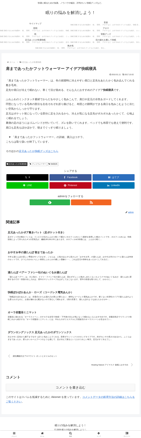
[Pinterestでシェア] (70, 185)
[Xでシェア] (27, 177)
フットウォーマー (38, 164)
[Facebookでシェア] (70, 177)
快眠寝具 (53, 164)
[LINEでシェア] (27, 185)
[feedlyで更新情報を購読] (67, 202)
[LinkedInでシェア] (114, 185)
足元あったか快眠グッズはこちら (38, 151)
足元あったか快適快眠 (17, 164)
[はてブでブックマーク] (114, 177)
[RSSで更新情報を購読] (74, 202)
